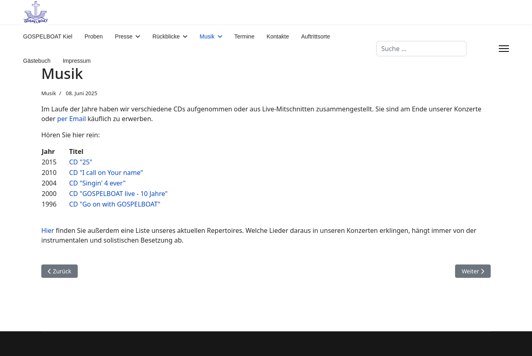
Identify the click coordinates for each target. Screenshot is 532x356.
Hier (47, 230)
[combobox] (421, 48)
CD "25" (80, 162)
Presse (124, 36)
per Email (71, 118)
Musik (207, 36)
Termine (244, 36)
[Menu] (504, 48)
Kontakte (277, 36)
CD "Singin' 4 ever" (97, 183)
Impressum (77, 61)
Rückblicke (166, 36)
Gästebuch (37, 61)
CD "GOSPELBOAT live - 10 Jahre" (118, 193)
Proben (94, 36)
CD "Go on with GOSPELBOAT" (114, 204)
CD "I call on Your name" (106, 172)
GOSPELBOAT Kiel (47, 36)
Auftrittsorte (315, 36)
